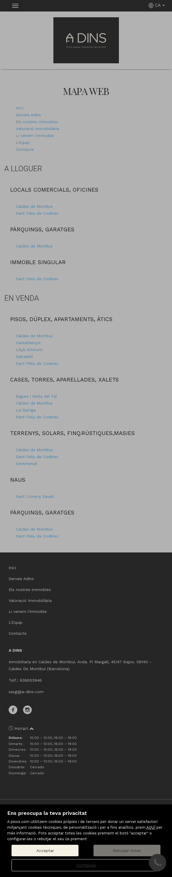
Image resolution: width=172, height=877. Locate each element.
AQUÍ (150, 827)
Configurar (86, 865)
